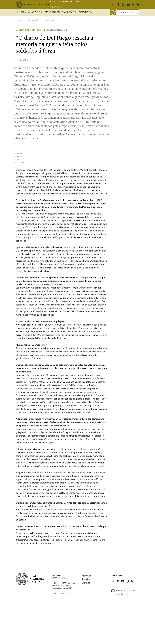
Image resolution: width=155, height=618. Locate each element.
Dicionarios (85, 12)
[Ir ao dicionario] (113, 12)
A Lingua (21, 12)
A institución (34, 12)
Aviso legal (87, 579)
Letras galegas (52, 12)
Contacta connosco (60, 593)
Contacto (101, 4)
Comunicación (69, 12)
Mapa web (86, 575)
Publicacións (56, 7)
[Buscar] (136, 12)
